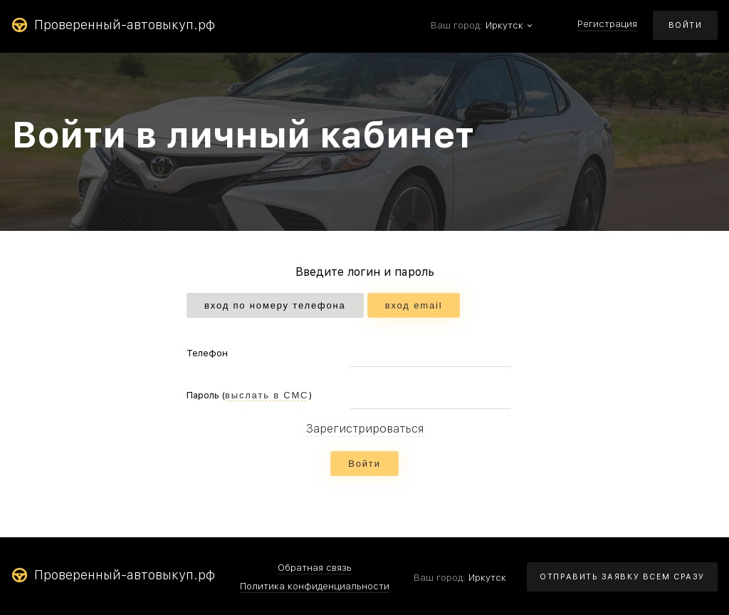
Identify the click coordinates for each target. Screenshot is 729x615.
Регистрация (607, 24)
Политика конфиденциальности (314, 586)
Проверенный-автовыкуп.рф (113, 25)
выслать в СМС (266, 395)
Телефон (207, 353)
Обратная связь (315, 568)
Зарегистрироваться (365, 429)
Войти (364, 463)
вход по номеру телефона (275, 305)
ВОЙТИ (685, 25)
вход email (414, 305)
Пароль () (249, 395)
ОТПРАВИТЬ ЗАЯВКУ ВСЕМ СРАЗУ (622, 577)
